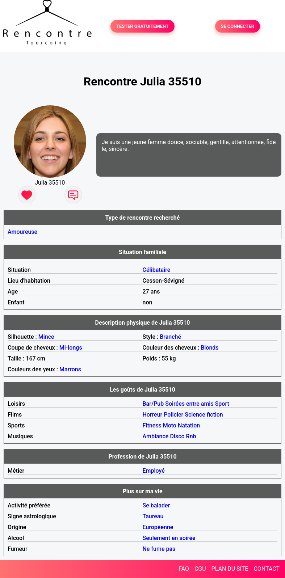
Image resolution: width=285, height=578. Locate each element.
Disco (177, 436)
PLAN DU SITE (229, 568)
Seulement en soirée (169, 538)
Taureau (153, 516)
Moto (169, 425)
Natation (189, 425)
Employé (154, 470)
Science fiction (204, 414)
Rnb (191, 436)
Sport (222, 403)
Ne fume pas (159, 548)
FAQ (184, 568)
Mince (46, 336)
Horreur (153, 414)
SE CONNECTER (237, 26)
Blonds (209, 347)
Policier (173, 414)
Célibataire (157, 269)
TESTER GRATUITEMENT (142, 26)
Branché (170, 336)
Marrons (70, 369)
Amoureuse (22, 231)
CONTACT (266, 568)
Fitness (152, 425)
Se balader (156, 505)
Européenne (158, 527)
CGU (200, 568)
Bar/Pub (153, 403)
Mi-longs (70, 347)
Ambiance (156, 436)
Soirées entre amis (189, 403)
